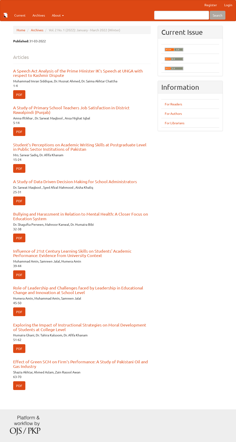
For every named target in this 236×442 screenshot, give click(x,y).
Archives (38, 15)
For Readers (173, 104)
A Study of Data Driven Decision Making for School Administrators (75, 181)
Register (210, 5)
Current (20, 15)
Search (217, 15)
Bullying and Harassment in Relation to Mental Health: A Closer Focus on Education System (80, 216)
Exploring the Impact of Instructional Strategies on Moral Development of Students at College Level (79, 327)
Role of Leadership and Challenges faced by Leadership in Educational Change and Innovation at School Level (78, 290)
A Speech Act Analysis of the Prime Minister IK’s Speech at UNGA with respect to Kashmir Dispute (78, 73)
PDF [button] (19, 94)
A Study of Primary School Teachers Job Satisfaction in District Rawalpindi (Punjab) (71, 110)
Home (21, 30)
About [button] (58, 15)
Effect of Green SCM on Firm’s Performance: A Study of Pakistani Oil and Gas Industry (80, 364)
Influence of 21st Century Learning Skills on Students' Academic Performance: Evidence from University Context (72, 253)
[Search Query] (181, 15)
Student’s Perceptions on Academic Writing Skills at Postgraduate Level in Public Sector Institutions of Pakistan (79, 147)
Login (228, 5)
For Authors (173, 113)
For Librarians (174, 123)
